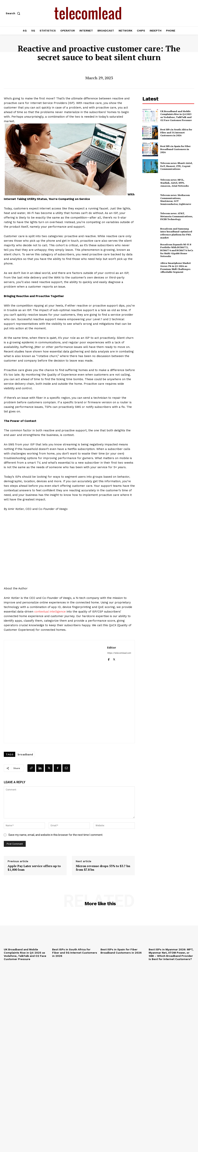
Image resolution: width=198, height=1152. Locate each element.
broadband (25, 754)
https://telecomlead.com (119, 653)
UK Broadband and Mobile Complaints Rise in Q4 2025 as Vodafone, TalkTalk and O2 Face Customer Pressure (176, 116)
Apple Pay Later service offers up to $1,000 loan (34, 867)
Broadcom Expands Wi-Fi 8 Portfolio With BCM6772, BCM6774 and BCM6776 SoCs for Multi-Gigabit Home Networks (176, 250)
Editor (111, 647)
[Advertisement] (170, 305)
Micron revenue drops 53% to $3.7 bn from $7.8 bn (103, 867)
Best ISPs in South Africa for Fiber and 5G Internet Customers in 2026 (176, 132)
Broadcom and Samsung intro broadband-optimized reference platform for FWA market (176, 233)
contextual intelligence (50, 611)
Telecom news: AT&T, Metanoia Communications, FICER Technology (176, 216)
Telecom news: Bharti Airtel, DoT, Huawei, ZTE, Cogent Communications (176, 166)
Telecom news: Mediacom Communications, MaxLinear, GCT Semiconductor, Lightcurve (177, 199)
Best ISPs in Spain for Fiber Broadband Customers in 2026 (175, 149)
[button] (14, 13)
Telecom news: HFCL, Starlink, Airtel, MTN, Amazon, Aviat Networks (174, 182)
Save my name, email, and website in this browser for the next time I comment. (55, 834)
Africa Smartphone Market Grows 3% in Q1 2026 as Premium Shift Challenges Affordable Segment (175, 267)
